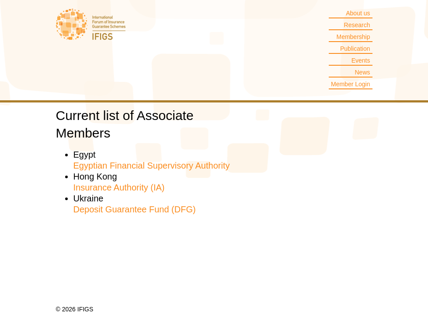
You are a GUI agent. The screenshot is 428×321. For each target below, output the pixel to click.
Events (360, 60)
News (362, 72)
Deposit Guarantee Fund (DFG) (134, 209)
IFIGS (91, 30)
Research (357, 24)
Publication (355, 48)
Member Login (350, 84)
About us (358, 13)
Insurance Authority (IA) (119, 187)
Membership (353, 36)
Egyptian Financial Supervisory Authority (151, 165)
